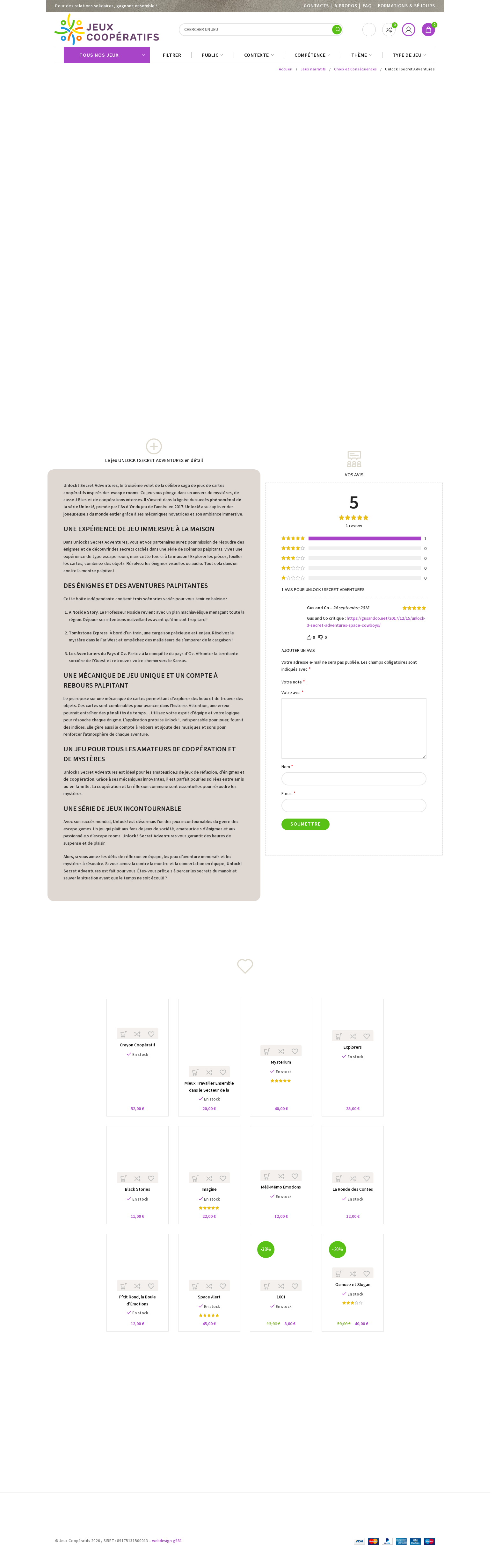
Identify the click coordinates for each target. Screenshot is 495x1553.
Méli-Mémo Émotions (282, 1196)
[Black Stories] (134, 1165)
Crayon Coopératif (134, 1050)
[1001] (282, 1274)
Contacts (316, 6)
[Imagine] (208, 1165)
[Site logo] (107, 31)
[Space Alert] (208, 1274)
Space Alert (208, 1308)
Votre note (293, 685)
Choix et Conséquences (355, 72)
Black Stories (134, 1198)
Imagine (207, 1198)
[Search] (261, 31)
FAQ (367, 6)
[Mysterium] (282, 1034)
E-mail (288, 796)
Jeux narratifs (313, 72)
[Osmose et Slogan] (356, 1268)
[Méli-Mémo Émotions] (282, 1164)
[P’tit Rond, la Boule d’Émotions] (134, 1274)
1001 (282, 1308)
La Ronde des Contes (356, 1198)
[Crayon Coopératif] (134, 1025)
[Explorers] (356, 1026)
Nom (287, 770)
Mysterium (282, 1068)
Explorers (356, 1052)
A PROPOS (345, 6)
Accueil (285, 72)
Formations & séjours (406, 6)
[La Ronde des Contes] (356, 1165)
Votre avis (292, 695)
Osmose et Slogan (356, 1295)
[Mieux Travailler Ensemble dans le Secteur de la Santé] (208, 1045)
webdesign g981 (167, 1543)
